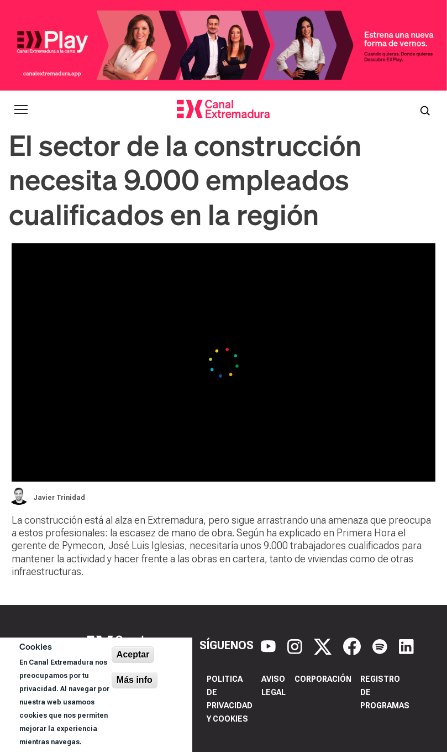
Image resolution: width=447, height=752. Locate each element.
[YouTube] (269, 645)
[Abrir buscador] (425, 109)
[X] (324, 645)
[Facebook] (353, 645)
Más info (134, 680)
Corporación (323, 679)
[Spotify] (381, 645)
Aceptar (133, 654)
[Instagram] (296, 645)
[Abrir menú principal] (21, 109)
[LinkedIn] (406, 645)
